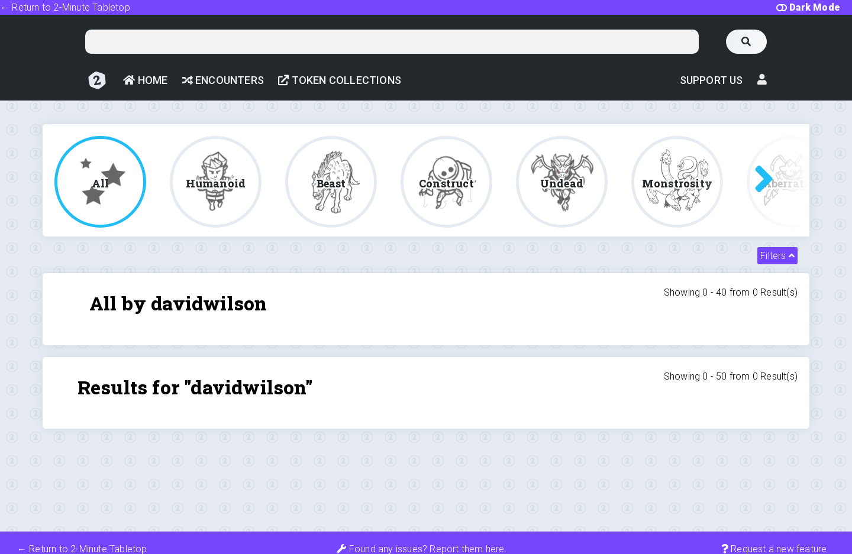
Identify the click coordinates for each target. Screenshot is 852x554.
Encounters (223, 80)
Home (145, 80)
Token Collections (339, 80)
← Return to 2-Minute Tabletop (65, 7)
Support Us (711, 80)
